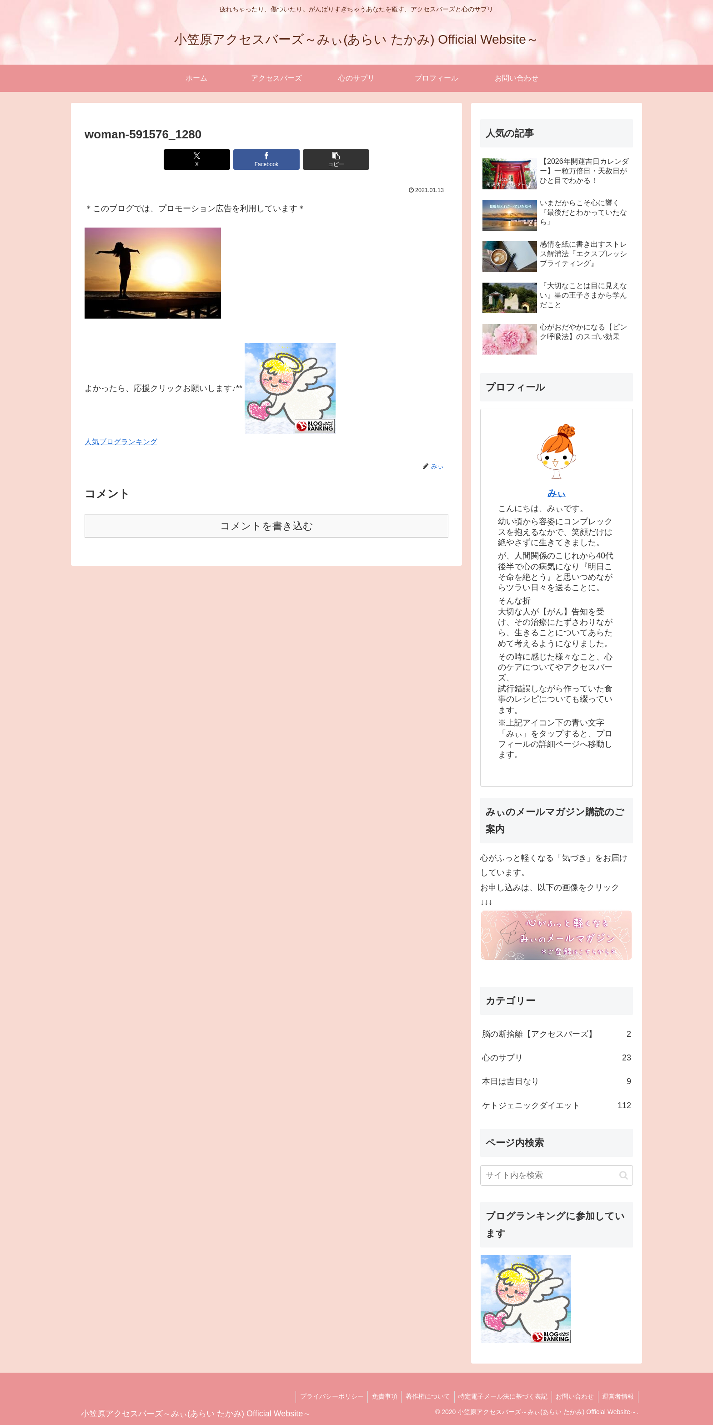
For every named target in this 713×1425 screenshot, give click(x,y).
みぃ (556, 493)
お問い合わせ (573, 1396)
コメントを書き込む (266, 526)
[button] (327, 159)
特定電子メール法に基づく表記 (499, 1396)
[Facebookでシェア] (266, 159)
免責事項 (379, 1396)
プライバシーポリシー (324, 1396)
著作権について (423, 1396)
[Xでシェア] (205, 159)
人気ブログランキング (121, 441)
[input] (556, 1175)
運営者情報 (617, 1396)
